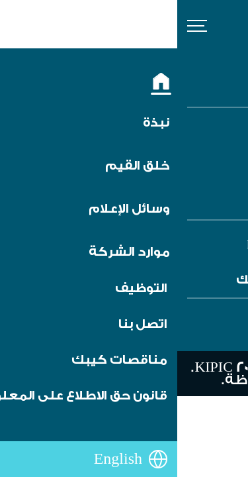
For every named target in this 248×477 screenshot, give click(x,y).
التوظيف (197, 128)
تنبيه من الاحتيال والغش (155, 165)
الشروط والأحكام (176, 146)
